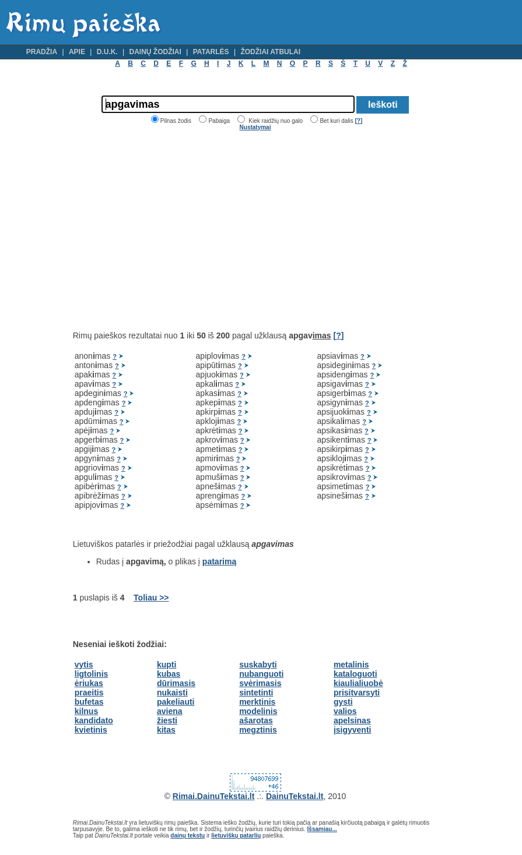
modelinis (258, 711)
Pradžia (41, 52)
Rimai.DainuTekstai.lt (214, 796)
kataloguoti (355, 674)
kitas (166, 729)
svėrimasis (260, 683)
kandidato (94, 720)
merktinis (257, 701)
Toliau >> (151, 597)
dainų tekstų (187, 835)
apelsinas (352, 720)
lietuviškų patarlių (236, 835)
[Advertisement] (171, 230)
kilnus (86, 711)
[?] (358, 121)
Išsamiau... (322, 829)
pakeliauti (176, 701)
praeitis (89, 692)
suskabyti (258, 664)
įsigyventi (353, 729)
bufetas (89, 701)
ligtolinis (91, 674)
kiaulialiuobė (358, 683)
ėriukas (89, 683)
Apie (77, 52)
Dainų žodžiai (155, 52)
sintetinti (256, 692)
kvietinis (91, 729)
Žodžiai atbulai (270, 52)
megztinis (258, 729)
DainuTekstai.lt (295, 796)
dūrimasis (176, 683)
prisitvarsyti (357, 692)
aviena (170, 711)
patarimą (219, 561)
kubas (168, 674)
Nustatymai (255, 127)
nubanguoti (261, 674)
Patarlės (211, 52)
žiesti (167, 720)
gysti (343, 701)
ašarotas (256, 720)
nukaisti (172, 692)
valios (345, 711)
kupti (166, 664)
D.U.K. (107, 52)
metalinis (351, 664)
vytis (84, 664)
